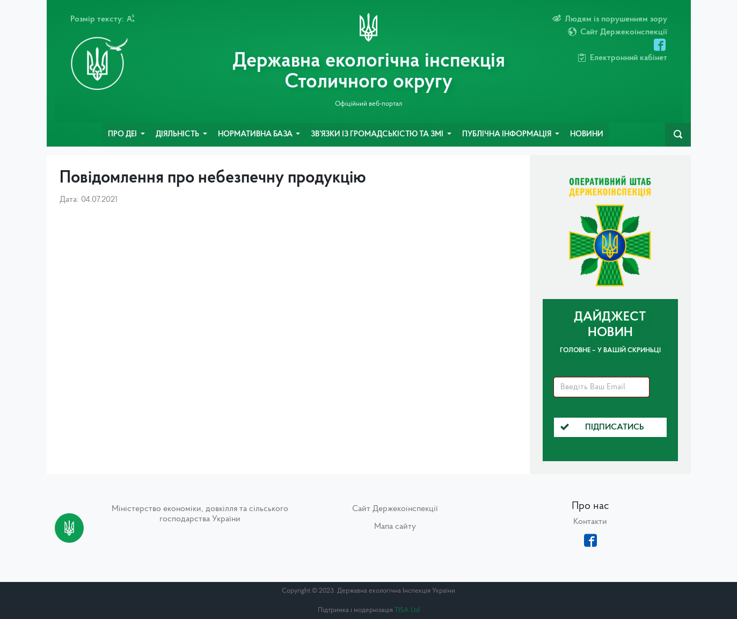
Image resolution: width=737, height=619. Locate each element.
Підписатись (602, 427)
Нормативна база (256, 134)
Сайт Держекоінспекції (395, 509)
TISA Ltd (407, 610)
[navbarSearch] (678, 135)
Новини (586, 134)
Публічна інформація (507, 134)
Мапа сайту (395, 526)
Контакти (590, 522)
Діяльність (178, 134)
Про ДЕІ (123, 134)
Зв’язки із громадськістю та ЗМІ (378, 134)
